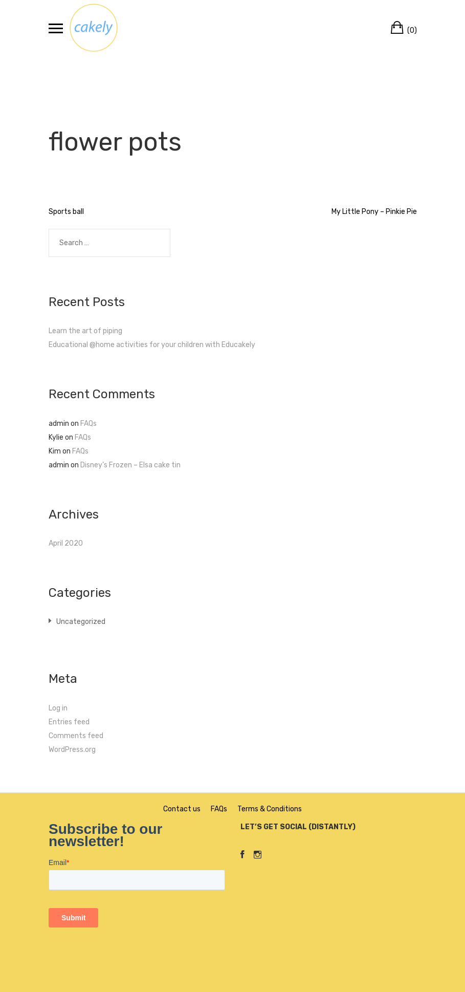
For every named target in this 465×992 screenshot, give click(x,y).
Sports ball (66, 211)
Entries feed (69, 722)
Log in (58, 708)
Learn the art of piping (85, 331)
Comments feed (76, 735)
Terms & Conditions (269, 809)
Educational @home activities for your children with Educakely (152, 344)
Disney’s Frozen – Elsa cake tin (130, 465)
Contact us (182, 809)
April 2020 (66, 543)
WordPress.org (72, 749)
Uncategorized (80, 621)
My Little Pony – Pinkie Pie (374, 211)
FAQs (88, 423)
